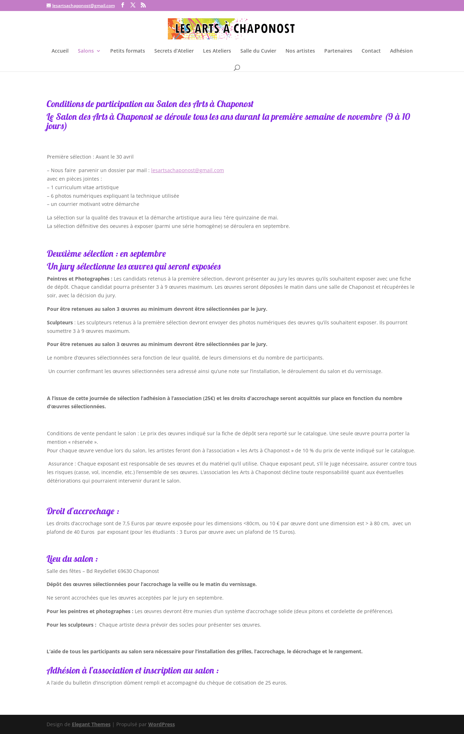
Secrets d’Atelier (174, 51)
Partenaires (338, 51)
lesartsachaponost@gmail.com (187, 170)
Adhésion (401, 51)
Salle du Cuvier (258, 51)
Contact (371, 51)
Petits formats (127, 51)
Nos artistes (300, 51)
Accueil (60, 51)
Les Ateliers (217, 51)
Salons (86, 51)
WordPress (161, 724)
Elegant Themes (91, 724)
